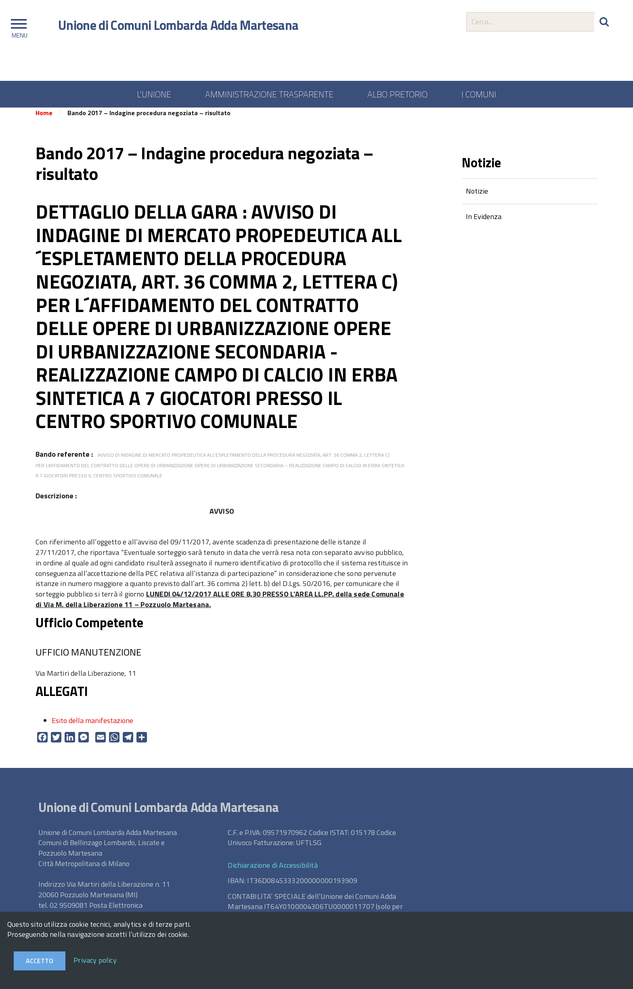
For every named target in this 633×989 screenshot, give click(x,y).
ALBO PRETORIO (397, 94)
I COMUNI (478, 94)
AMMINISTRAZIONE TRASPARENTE (269, 94)
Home (44, 118)
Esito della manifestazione (92, 725)
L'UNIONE (154, 94)
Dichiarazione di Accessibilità (272, 870)
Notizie (477, 196)
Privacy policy (95, 960)
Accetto (39, 961)
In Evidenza (483, 221)
